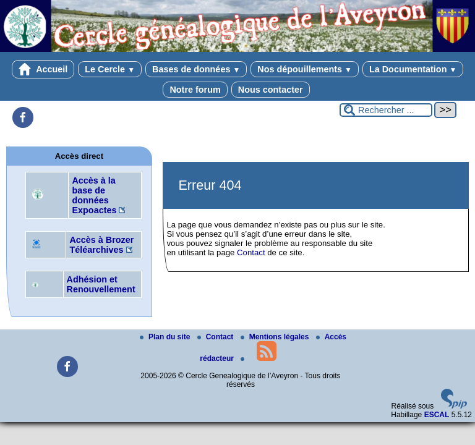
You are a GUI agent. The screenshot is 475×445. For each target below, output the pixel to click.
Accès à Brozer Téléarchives (101, 245)
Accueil (43, 69)
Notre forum (194, 90)
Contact (251, 252)
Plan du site (166, 337)
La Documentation (412, 69)
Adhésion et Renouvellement (101, 284)
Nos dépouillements (304, 69)
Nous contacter (270, 90)
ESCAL (437, 414)
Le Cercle (110, 69)
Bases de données (196, 69)
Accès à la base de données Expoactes (94, 195)
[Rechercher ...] (386, 110)
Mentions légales (276, 337)
